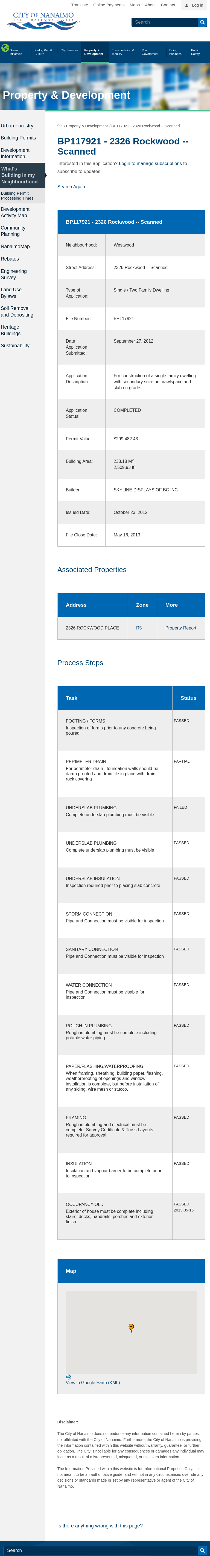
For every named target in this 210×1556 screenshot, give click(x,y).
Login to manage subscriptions (150, 163)
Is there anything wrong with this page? (100, 1542)
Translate (79, 4)
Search (202, 22)
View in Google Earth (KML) (93, 1395)
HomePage (59, 125)
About (150, 4)
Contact (168, 4)
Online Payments (108, 4)
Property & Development (66, 95)
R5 (137, 627)
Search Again (71, 186)
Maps (135, 4)
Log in (197, 5)
